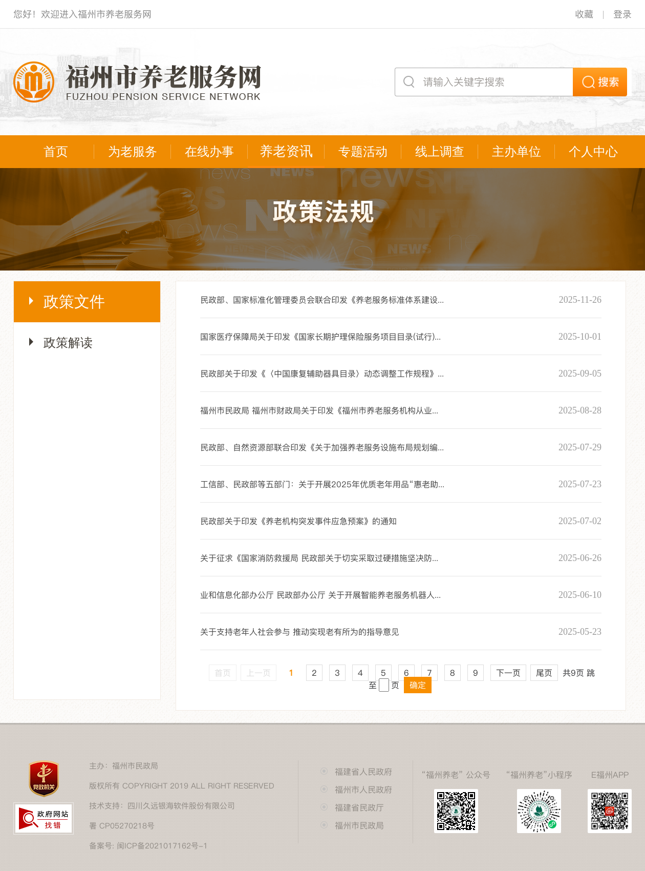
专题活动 (363, 151)
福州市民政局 (359, 825)
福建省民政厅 (359, 807)
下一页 (508, 672)
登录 (622, 14)
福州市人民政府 (363, 789)
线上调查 (439, 151)
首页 (56, 151)
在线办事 (209, 151)
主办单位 (516, 151)
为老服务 (132, 151)
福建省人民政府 (363, 771)
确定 (418, 685)
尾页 (544, 672)
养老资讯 (286, 151)
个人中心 (593, 151)
